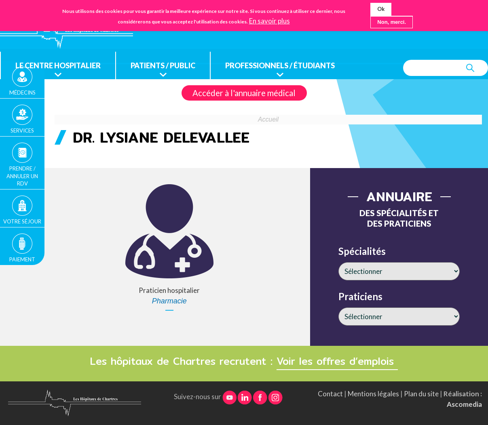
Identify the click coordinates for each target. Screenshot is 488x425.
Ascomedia (464, 404)
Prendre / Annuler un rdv (22, 175)
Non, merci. (391, 22)
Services (22, 130)
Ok (380, 9)
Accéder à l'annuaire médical (244, 93)
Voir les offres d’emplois (337, 361)
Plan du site (421, 393)
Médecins (22, 92)
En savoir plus (269, 21)
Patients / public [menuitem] (163, 65)
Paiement (22, 259)
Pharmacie (169, 301)
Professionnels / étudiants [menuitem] (280, 65)
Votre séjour (22, 221)
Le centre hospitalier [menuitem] (58, 65)
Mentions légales (373, 393)
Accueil (268, 119)
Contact (330, 393)
